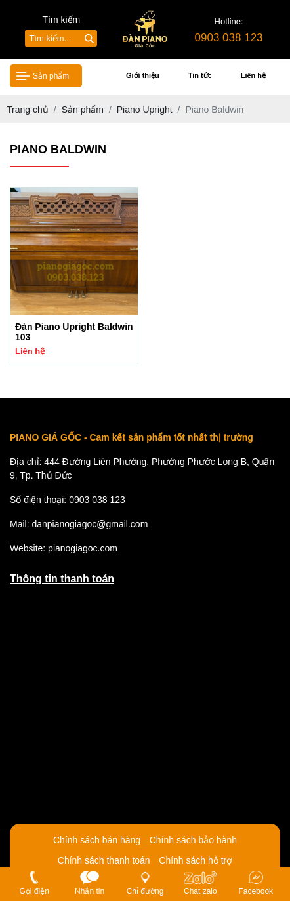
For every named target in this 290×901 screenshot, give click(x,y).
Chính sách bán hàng (96, 840)
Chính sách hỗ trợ (195, 860)
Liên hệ (253, 75)
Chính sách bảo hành (193, 840)
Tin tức (200, 75)
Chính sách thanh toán (104, 860)
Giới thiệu (142, 75)
